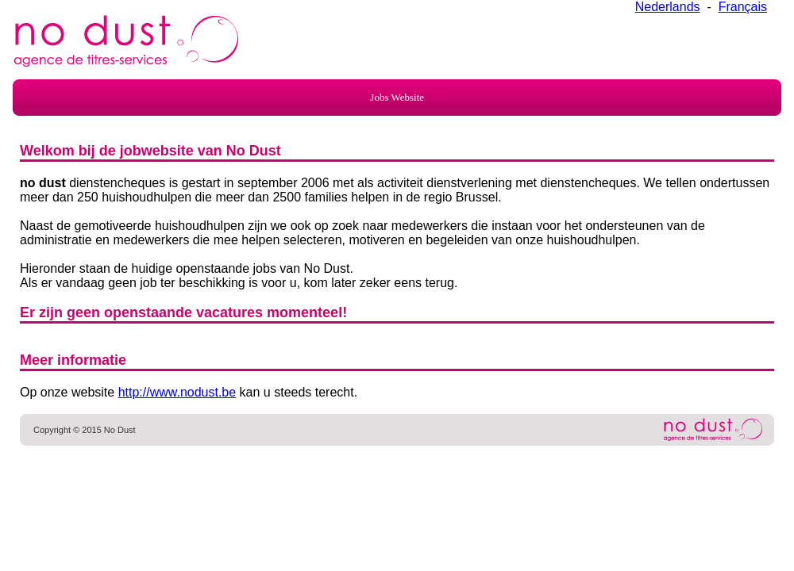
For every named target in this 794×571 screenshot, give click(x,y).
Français (743, 6)
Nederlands (667, 6)
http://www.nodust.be (177, 392)
